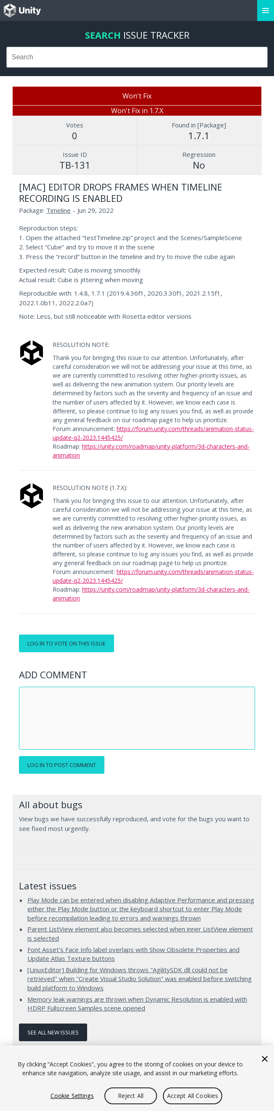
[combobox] (137, 57)
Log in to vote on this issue (66, 643)
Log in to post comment (61, 765)
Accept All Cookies (192, 1096)
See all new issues (53, 1032)
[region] (137, 1078)
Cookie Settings (72, 1096)
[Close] (265, 1059)
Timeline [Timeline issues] (58, 210)
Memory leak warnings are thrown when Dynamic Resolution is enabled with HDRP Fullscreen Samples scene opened (137, 1004)
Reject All (131, 1096)
